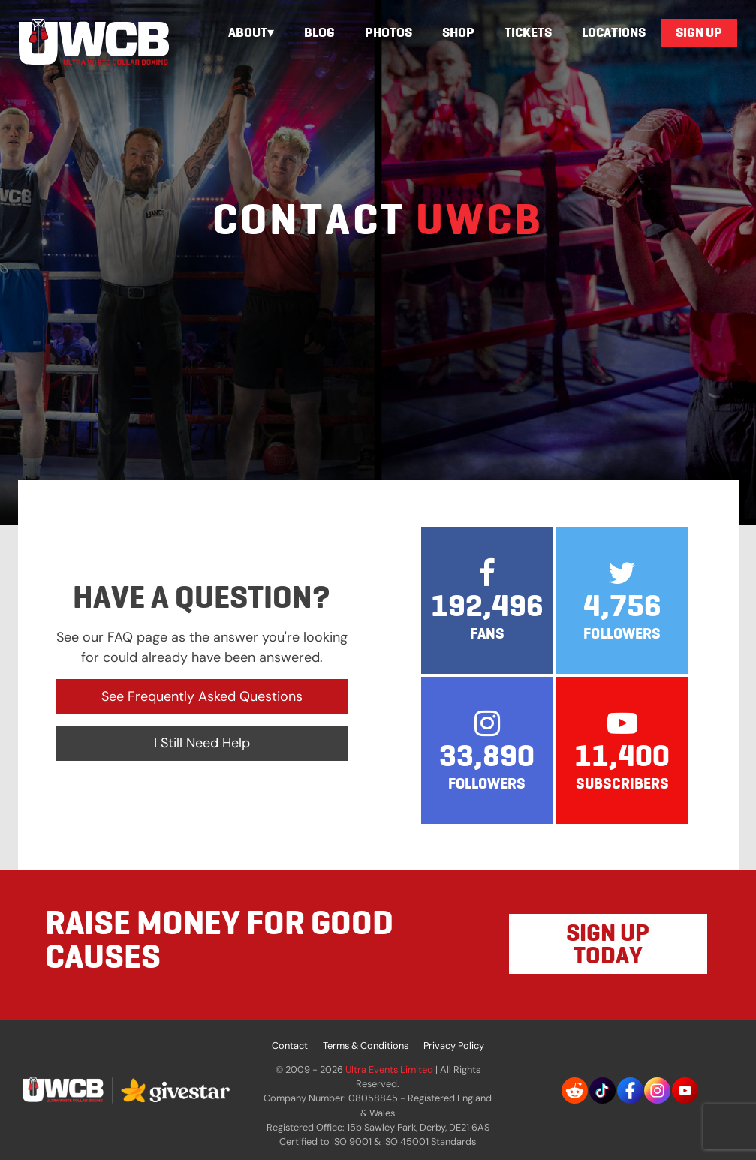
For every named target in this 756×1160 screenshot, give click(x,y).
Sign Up (699, 32)
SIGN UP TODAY (607, 944)
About (247, 32)
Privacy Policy (453, 1045)
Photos (388, 32)
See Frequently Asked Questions (202, 696)
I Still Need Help (202, 743)
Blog (319, 32)
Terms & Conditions (365, 1045)
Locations (614, 32)
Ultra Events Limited (389, 1069)
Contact (290, 1045)
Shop (458, 32)
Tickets (528, 32)
